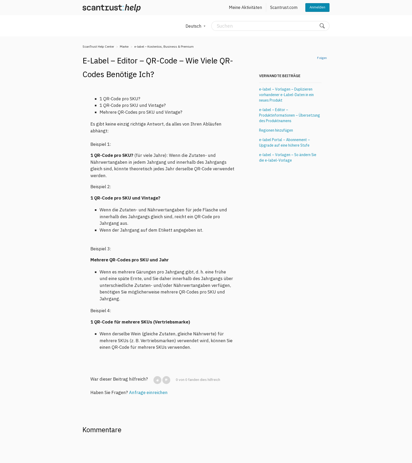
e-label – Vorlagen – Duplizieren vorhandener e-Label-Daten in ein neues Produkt (286, 95)
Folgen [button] (322, 58)
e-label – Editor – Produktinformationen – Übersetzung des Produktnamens (289, 115)
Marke (124, 46)
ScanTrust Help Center (98, 46)
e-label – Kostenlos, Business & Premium (164, 46)
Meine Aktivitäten (245, 7)
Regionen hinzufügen (276, 130)
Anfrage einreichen (148, 392)
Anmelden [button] (317, 7)
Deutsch (194, 26)
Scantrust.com (283, 7)
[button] (157, 380)
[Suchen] (270, 26)
